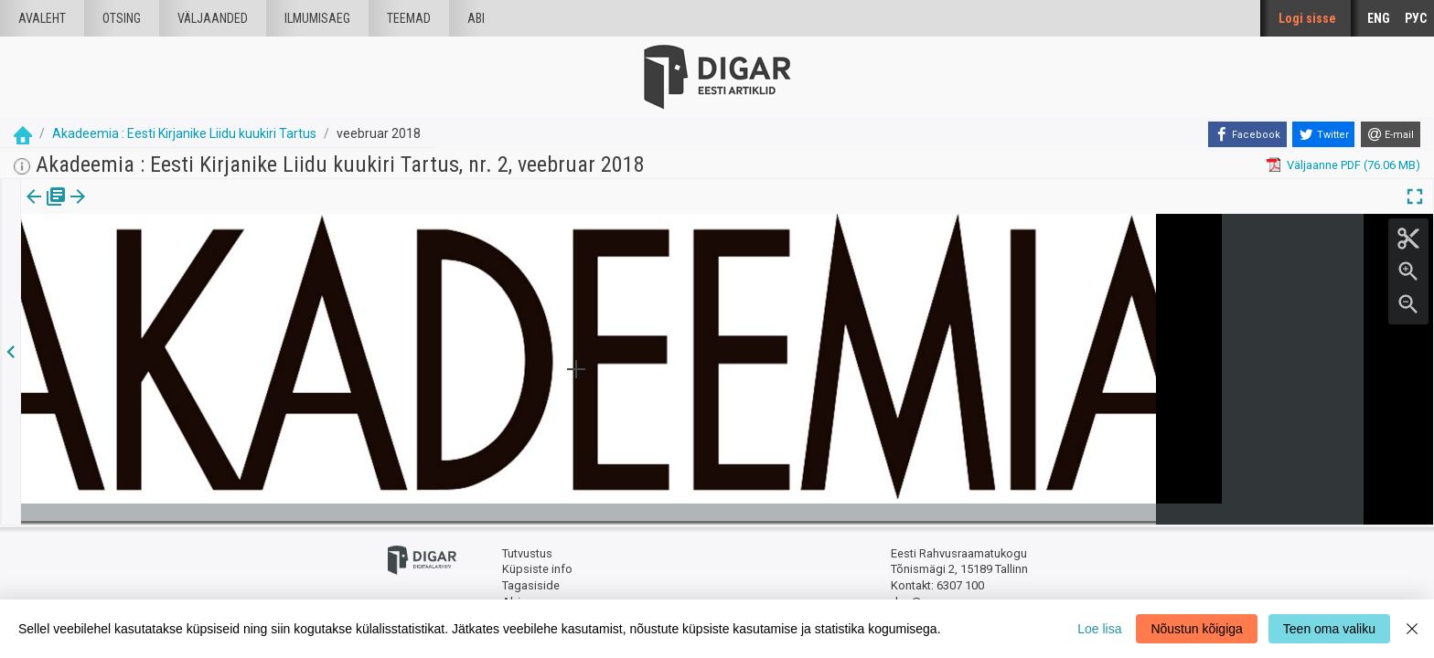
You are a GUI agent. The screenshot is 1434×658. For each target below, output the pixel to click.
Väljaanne (46, 209)
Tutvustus (527, 553)
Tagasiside (531, 585)
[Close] (1412, 628)
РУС (1416, 18)
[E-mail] (1390, 134)
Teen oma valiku (1329, 628)
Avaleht (42, 18)
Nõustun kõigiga (1196, 628)
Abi (476, 18)
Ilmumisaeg (317, 18)
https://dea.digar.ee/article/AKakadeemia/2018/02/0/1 (165, 259)
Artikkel (128, 209)
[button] (156, 209)
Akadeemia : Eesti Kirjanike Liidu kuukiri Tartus (184, 133)
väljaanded (212, 18)
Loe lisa (1099, 628)
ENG (1378, 18)
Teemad (409, 18)
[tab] (46, 210)
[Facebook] (1247, 134)
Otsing (121, 18)
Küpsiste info (537, 569)
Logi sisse (1307, 18)
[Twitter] (1323, 134)
